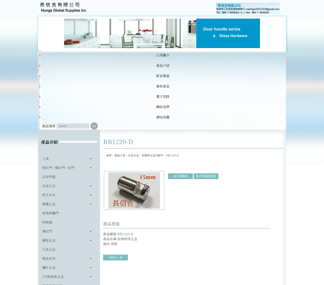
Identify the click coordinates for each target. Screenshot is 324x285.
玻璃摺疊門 (50, 144)
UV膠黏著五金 (53, 207)
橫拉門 (47, 162)
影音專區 (110, 55)
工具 (45, 89)
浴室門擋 (48, 107)
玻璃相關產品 (52, 225)
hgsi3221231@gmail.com (190, 263)
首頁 (109, 86)
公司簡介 (67, 55)
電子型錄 (152, 55)
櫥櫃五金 (48, 134)
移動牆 (47, 153)
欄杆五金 (48, 198)
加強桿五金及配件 (152, 86)
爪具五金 (48, 180)
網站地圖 (194, 55)
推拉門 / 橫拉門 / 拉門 (58, 98)
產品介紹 (88, 55)
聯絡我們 (173, 55)
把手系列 (48, 125)
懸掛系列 (48, 189)
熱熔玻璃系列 (52, 216)
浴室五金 (48, 116)
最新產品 (131, 55)
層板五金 (48, 171)
